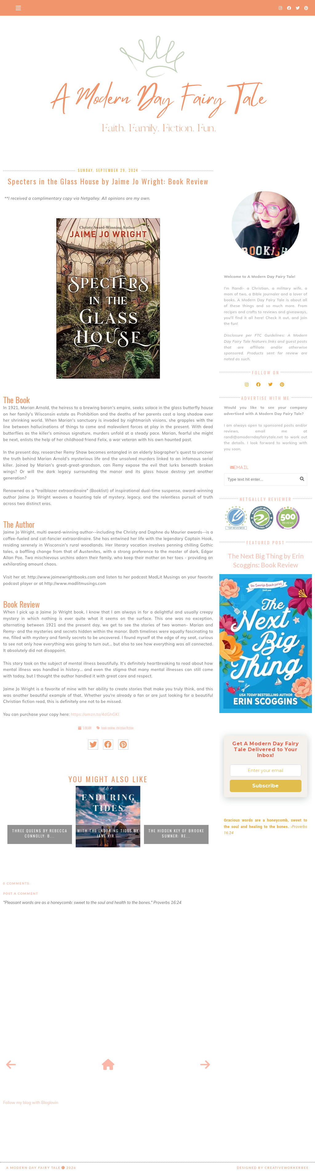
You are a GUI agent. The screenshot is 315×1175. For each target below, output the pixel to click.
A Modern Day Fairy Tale (33, 1167)
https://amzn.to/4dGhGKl (95, 714)
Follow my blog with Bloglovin (30, 1102)
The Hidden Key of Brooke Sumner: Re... (176, 833)
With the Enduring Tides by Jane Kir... (108, 833)
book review (108, 728)
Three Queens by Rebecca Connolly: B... (39, 833)
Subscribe (265, 786)
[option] (40, 816)
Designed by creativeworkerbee (273, 1167)
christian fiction (125, 728)
